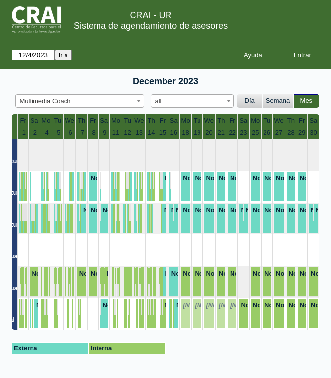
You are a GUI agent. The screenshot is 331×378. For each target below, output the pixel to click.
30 (313, 132)
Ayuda (253, 55)
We (69, 120)
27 (278, 132)
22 (232, 132)
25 (255, 132)
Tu (58, 120)
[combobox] (79, 101)
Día (250, 100)
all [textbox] (158, 101)
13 (139, 132)
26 (267, 132)
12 (127, 132)
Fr (23, 120)
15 (162, 132)
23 (243, 132)
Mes (306, 100)
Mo (45, 120)
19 (197, 132)
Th (81, 120)
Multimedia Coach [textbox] (45, 101)
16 (173, 132)
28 (290, 132)
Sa (34, 120)
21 (221, 132)
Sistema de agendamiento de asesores (151, 26)
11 (115, 132)
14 (151, 132)
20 (208, 132)
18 (185, 132)
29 (301, 132)
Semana (278, 100)
